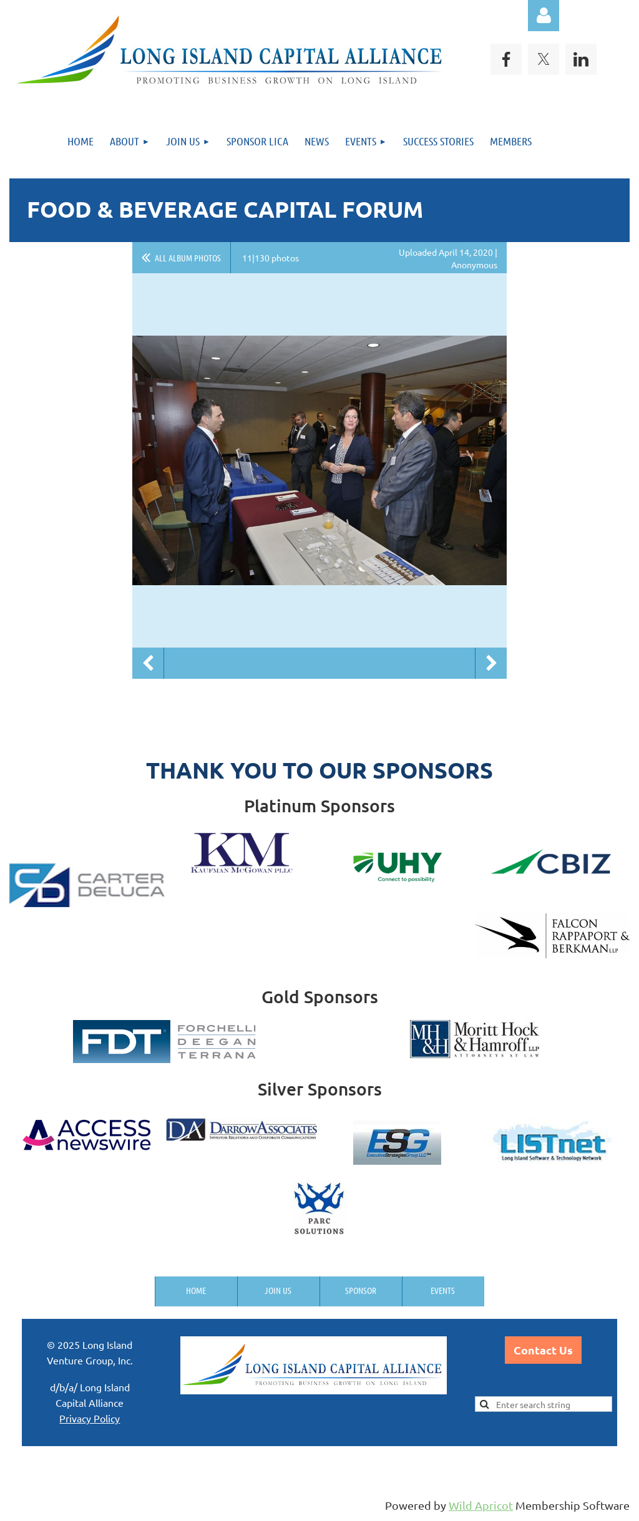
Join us (278, 1290)
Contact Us (543, 1350)
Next (491, 663)
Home (196, 1290)
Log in (543, 15)
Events (443, 1290)
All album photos (188, 257)
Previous (147, 663)
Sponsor (360, 1290)
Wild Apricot (481, 1505)
